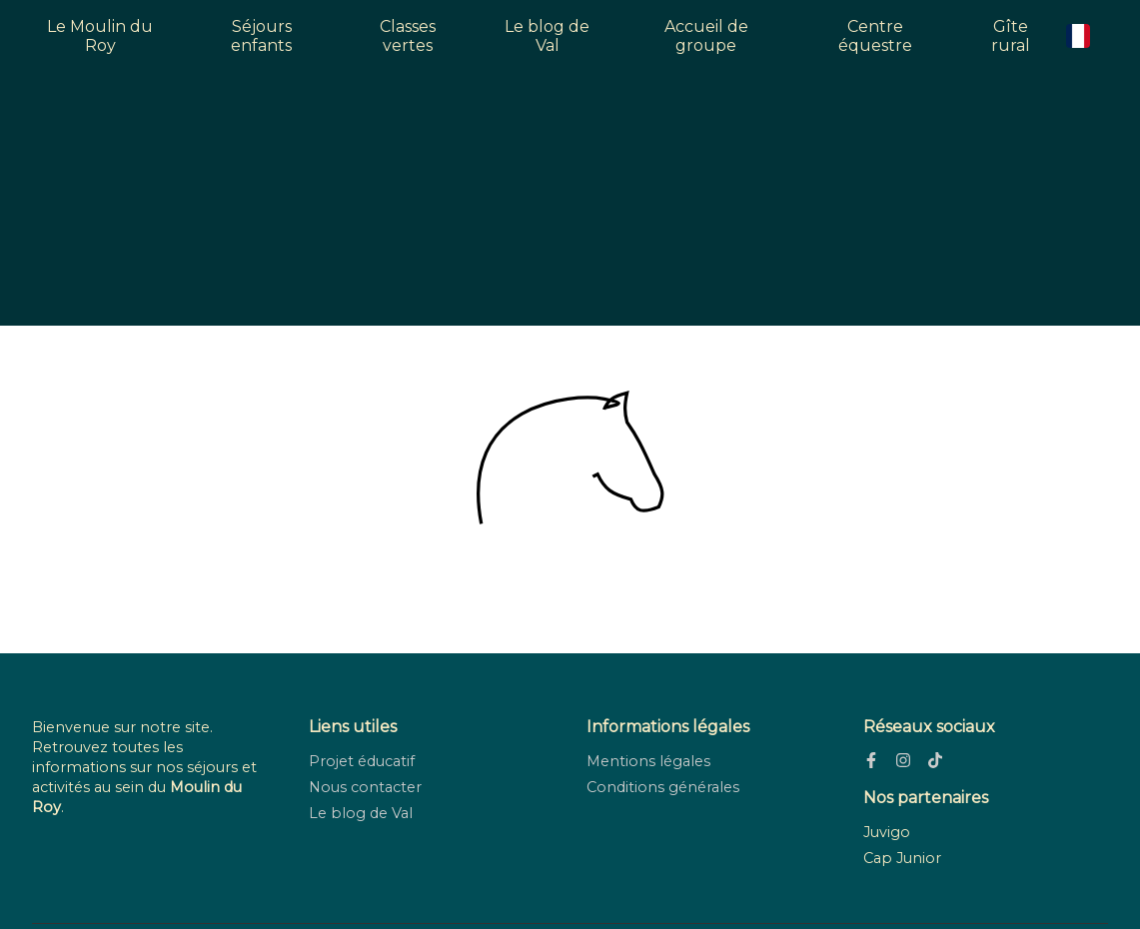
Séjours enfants (261, 36)
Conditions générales (662, 787)
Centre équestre (875, 36)
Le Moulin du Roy (100, 36)
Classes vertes (408, 36)
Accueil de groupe (706, 36)
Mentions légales (648, 761)
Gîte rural (1010, 36)
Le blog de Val (547, 36)
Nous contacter (365, 787)
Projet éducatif (362, 761)
